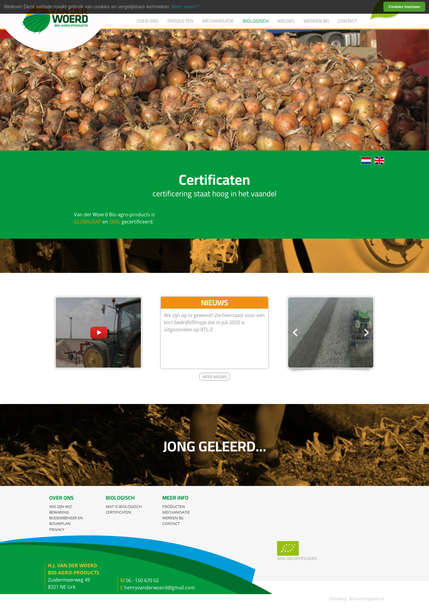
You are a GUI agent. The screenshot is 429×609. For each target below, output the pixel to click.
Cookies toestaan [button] (404, 6)
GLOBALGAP (87, 221)
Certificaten (118, 512)
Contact (347, 21)
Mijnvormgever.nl (366, 599)
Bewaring (59, 512)
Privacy (56, 529)
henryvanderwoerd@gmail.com (159, 587)
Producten (180, 21)
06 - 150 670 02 (142, 580)
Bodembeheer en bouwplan (66, 520)
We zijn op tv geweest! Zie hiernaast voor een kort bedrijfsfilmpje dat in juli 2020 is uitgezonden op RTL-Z (214, 322)
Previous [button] (295, 332)
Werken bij (316, 21)
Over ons (147, 21)
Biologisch (256, 21)
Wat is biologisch (124, 506)
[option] (330, 332)
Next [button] (366, 332)
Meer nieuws (215, 376)
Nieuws (286, 21)
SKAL (114, 221)
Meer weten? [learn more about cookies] (185, 6)
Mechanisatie (218, 21)
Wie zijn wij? (60, 506)
